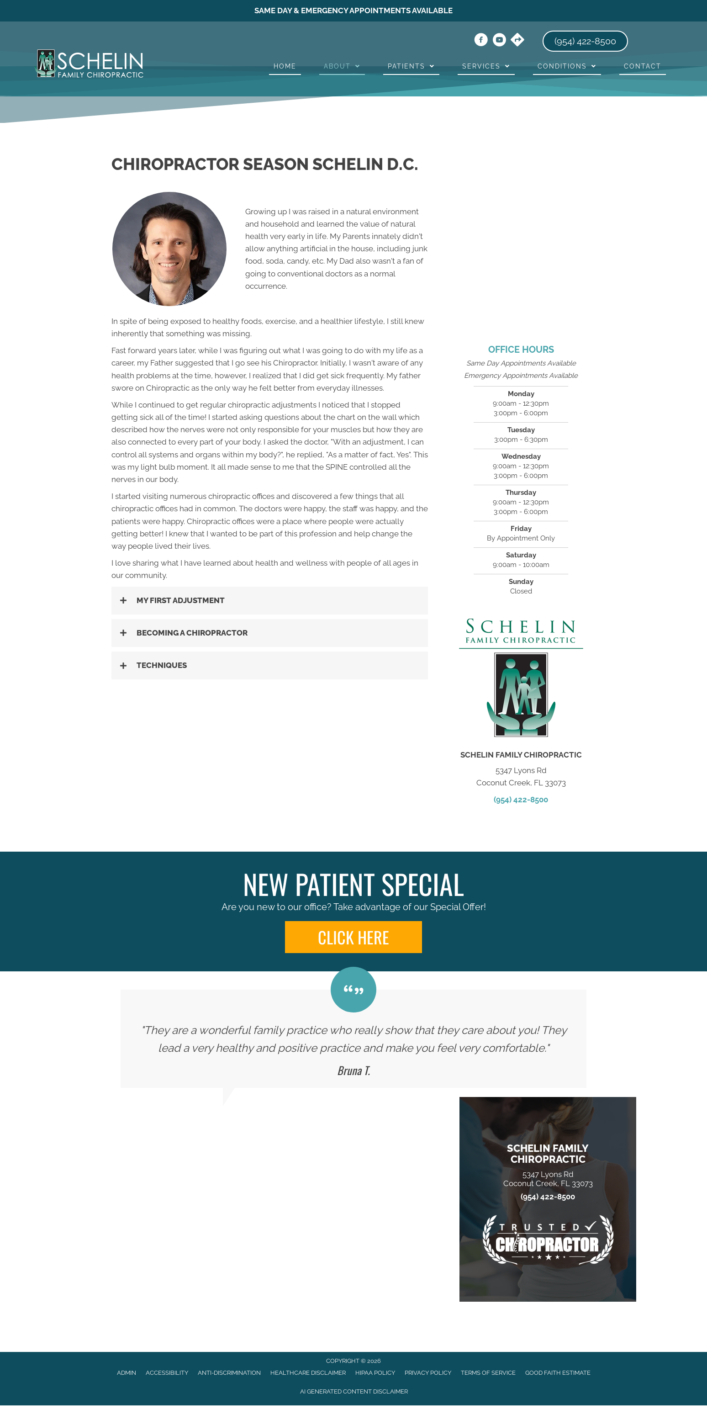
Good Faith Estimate (558, 1372)
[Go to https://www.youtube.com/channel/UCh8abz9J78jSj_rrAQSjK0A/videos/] (499, 41)
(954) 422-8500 (521, 799)
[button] (269, 601)
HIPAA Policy (375, 1372)
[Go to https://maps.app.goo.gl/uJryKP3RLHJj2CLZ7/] (517, 40)
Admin (126, 1372)
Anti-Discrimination (229, 1372)
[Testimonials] (353, 1039)
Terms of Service (488, 1372)
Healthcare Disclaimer (308, 1372)
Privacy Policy (428, 1372)
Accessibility (167, 1372)
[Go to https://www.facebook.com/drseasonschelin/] (481, 41)
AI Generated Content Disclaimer (354, 1391)
